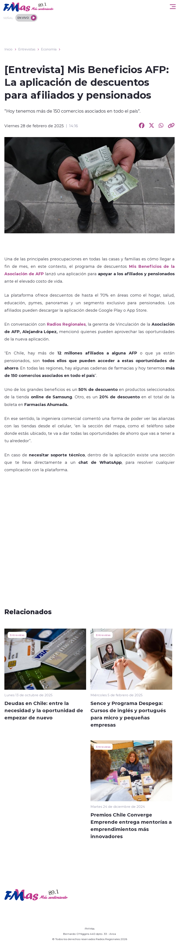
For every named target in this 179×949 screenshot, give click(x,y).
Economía (49, 49)
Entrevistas (26, 49)
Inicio (8, 49)
